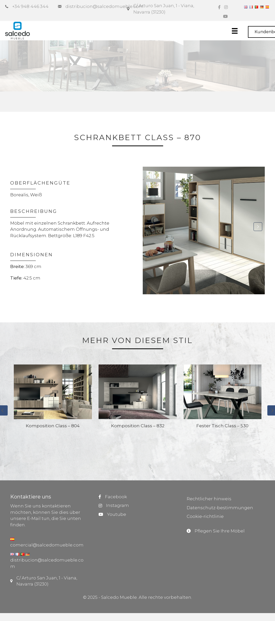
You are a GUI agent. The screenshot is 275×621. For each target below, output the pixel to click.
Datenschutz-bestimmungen (220, 507)
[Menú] (240, 31)
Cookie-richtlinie (205, 516)
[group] (52, 416)
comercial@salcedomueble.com (46, 544)
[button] (149, 226)
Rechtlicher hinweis (209, 498)
